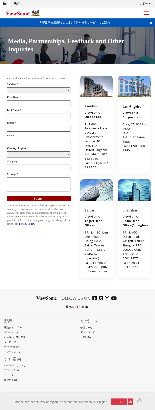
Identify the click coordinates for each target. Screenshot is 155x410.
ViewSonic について (14, 365)
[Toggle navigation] (145, 13)
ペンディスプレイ (13, 351)
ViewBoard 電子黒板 (15, 337)
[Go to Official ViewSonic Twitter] (102, 299)
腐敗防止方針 (11, 380)
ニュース (9, 375)
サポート (145, 3)
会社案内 (12, 359)
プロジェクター (12, 332)
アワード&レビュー (14, 370)
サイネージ (10, 342)
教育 (17, 3)
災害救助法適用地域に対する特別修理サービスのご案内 (74, 22)
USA (119, 402)
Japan (82, 307)
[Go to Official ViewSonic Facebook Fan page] (95, 299)
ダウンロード (87, 332)
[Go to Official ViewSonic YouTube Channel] (115, 299)
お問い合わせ (87, 337)
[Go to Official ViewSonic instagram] (108, 299)
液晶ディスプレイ (13, 327)
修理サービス (87, 327)
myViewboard (11, 347)
